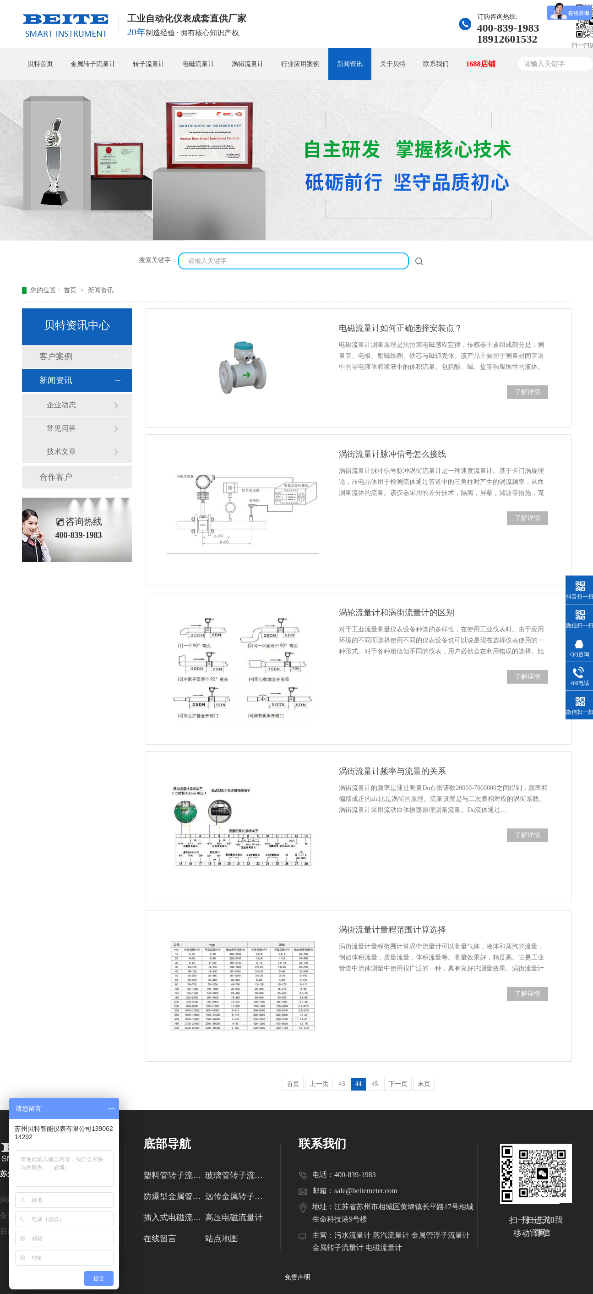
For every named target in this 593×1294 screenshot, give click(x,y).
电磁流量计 (198, 63)
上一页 (319, 1083)
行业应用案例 (300, 63)
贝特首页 (40, 63)
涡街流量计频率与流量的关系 (392, 771)
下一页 (398, 1083)
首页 (71, 290)
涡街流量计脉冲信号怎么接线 (392, 454)
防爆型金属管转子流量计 (174, 1196)
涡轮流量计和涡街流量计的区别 (396, 612)
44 (358, 1083)
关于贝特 (393, 63)
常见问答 (61, 428)
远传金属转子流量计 (236, 1196)
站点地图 (221, 1238)
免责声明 (297, 1277)
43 (342, 1083)
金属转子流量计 (93, 63)
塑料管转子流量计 (174, 1175)
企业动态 (61, 405)
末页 (424, 1083)
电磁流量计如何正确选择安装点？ (400, 328)
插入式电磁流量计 (174, 1217)
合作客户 (55, 477)
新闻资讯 (350, 63)
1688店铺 (480, 64)
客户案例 (55, 356)
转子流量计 (149, 63)
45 (375, 1083)
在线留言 (159, 1238)
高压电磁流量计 (234, 1217)
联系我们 (436, 63)
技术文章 (61, 451)
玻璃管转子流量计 (236, 1175)
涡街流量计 (248, 63)
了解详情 (527, 392)
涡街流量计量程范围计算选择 (392, 929)
